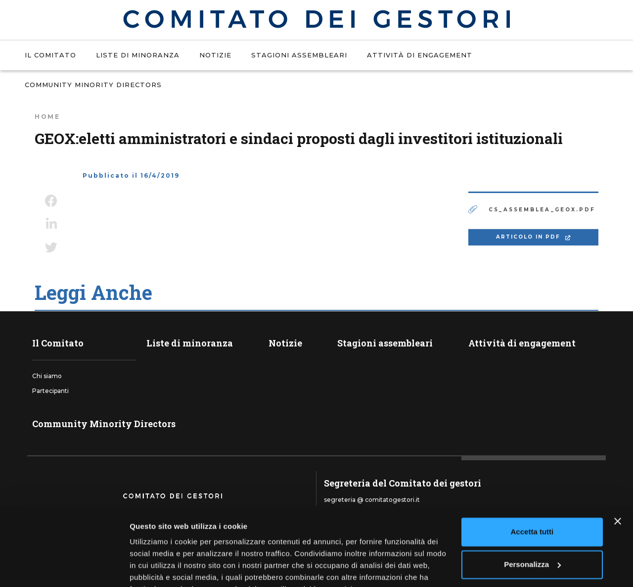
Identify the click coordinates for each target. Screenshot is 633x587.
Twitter (51, 247)
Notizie (215, 55)
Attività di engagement (419, 55)
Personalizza (532, 515)
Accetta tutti (532, 483)
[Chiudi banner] (617, 472)
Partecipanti (50, 390)
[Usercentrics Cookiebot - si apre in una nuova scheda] (64, 567)
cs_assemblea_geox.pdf (542, 209)
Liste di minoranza (138, 55)
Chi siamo (47, 376)
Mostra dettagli (156, 567)
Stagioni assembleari (299, 55)
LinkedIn (51, 224)
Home (47, 116)
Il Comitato (50, 55)
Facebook (51, 201)
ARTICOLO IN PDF (529, 237)
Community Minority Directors (93, 85)
